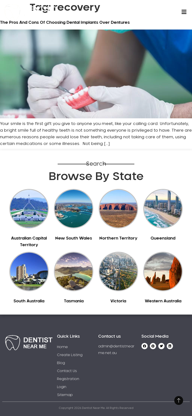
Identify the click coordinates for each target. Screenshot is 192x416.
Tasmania (74, 301)
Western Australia (163, 301)
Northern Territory (118, 238)
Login (61, 387)
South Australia (29, 301)
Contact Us (67, 371)
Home (62, 347)
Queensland (163, 238)
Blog (61, 363)
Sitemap (65, 395)
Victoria (118, 301)
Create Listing (69, 355)
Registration (68, 379)
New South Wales (73, 238)
